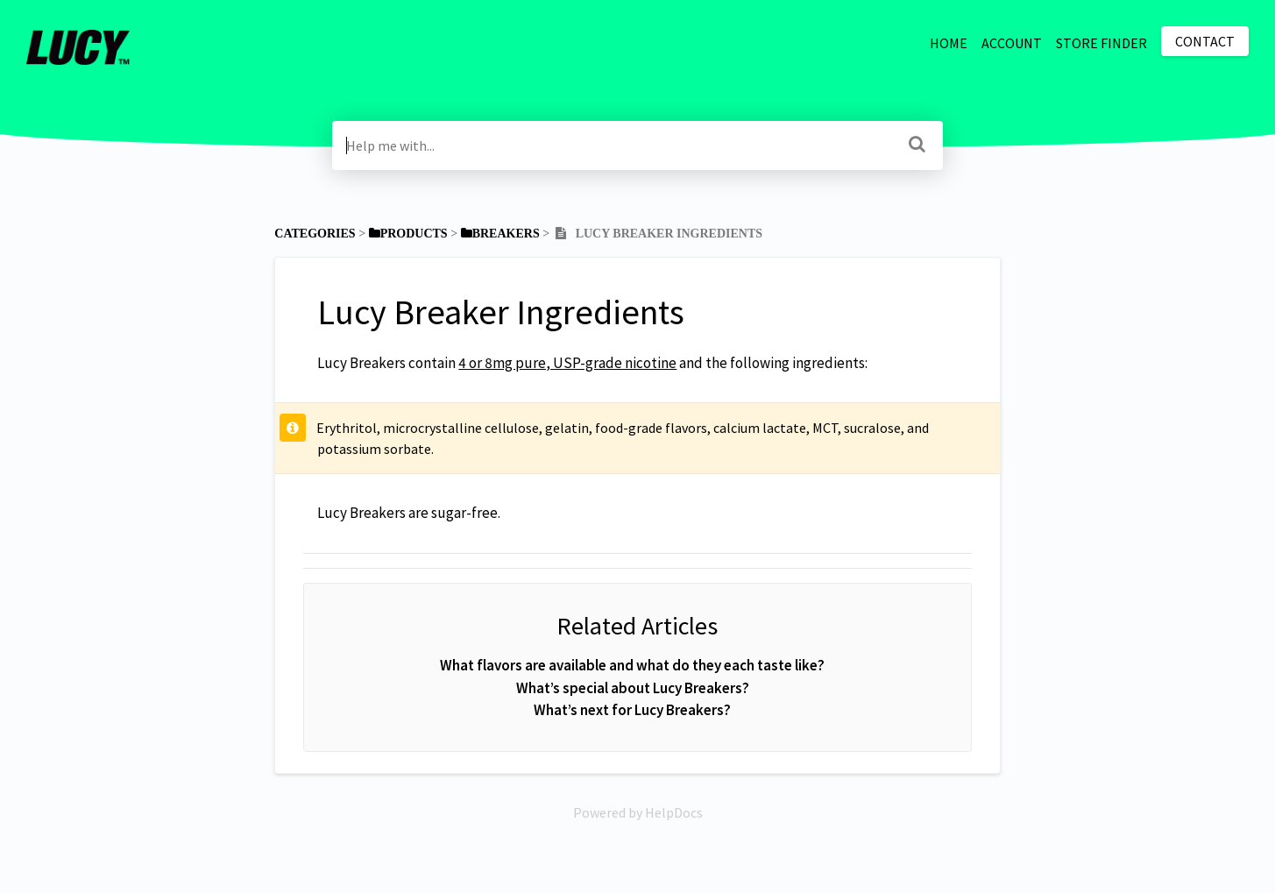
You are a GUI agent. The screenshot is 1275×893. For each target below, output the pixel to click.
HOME (948, 43)
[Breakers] (500, 233)
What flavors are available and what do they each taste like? (632, 665)
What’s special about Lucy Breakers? (632, 688)
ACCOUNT (1011, 43)
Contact (1205, 41)
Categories (314, 233)
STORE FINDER (1101, 43)
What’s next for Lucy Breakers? (632, 709)
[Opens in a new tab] (638, 812)
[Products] (408, 233)
